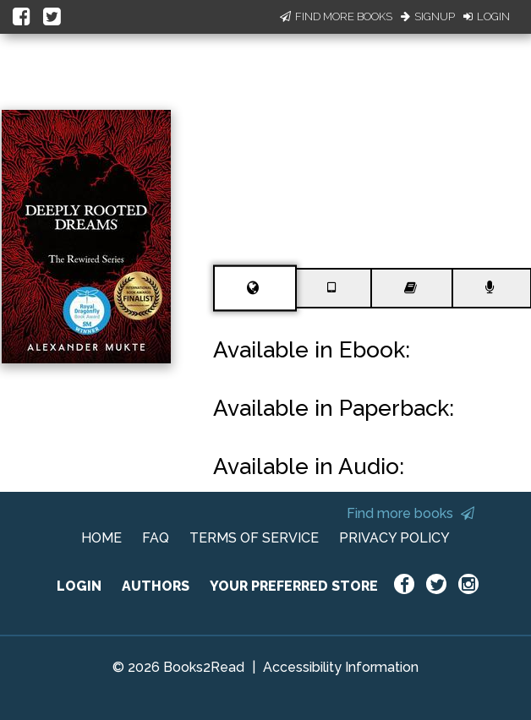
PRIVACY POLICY (394, 538)
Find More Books (336, 16)
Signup (428, 16)
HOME (101, 538)
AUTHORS (155, 586)
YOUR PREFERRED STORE (294, 586)
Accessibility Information (341, 667)
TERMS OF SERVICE (254, 538)
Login (486, 16)
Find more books (410, 513)
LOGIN (79, 586)
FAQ (155, 538)
